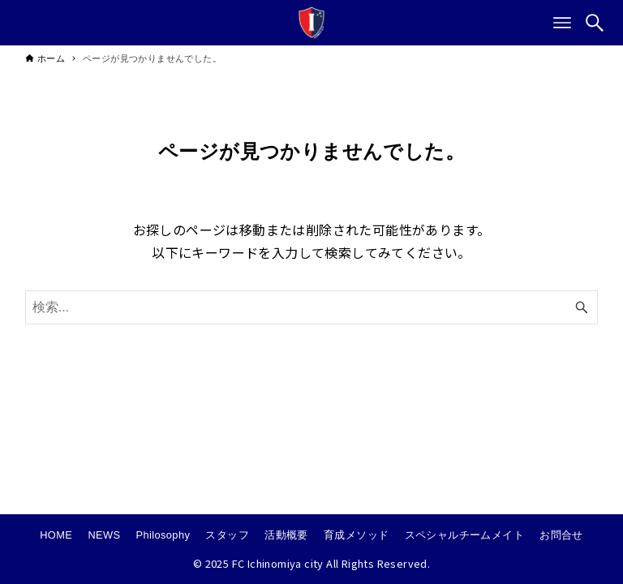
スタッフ (227, 535)
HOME (56, 535)
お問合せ (561, 535)
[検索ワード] (312, 307)
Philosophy (163, 535)
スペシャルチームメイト (464, 535)
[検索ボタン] (594, 22)
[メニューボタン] (562, 22)
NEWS (104, 535)
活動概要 (286, 535)
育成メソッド (356, 535)
